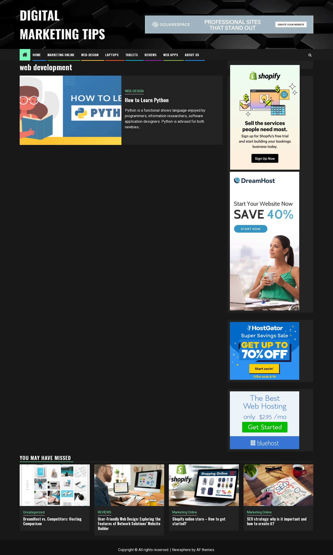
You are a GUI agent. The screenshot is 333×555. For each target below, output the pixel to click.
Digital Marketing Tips (62, 24)
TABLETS (131, 54)
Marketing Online (60, 54)
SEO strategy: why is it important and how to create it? (276, 521)
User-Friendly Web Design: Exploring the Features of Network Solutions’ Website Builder (129, 523)
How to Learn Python (147, 100)
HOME (37, 54)
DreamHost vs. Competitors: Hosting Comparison (52, 521)
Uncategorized (34, 512)
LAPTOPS (112, 54)
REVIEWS (151, 54)
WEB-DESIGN (90, 54)
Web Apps (170, 54)
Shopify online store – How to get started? (198, 521)
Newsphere (181, 550)
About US (192, 54)
